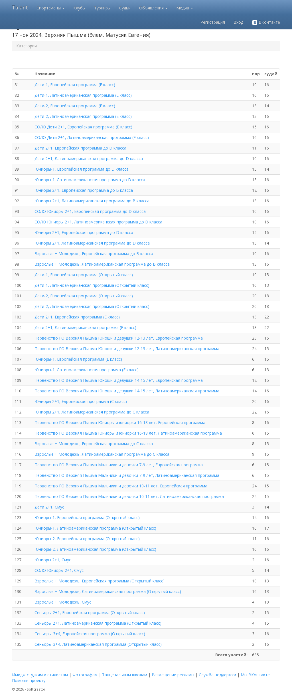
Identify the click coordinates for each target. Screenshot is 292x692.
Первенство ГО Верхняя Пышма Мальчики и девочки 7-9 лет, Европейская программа (119, 464)
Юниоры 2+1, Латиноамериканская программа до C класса (92, 412)
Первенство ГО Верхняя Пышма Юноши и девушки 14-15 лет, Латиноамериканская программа (127, 391)
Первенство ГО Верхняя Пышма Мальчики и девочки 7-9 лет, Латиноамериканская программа (127, 475)
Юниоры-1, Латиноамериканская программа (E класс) (87, 369)
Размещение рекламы (173, 674)
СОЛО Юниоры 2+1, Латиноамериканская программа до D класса (98, 222)
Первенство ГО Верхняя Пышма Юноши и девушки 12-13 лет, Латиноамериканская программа (127, 348)
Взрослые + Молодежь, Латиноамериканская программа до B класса (102, 264)
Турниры (102, 8)
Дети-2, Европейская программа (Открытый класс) (84, 295)
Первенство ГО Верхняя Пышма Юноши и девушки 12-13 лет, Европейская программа (119, 338)
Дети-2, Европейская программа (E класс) (75, 105)
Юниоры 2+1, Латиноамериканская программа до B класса (92, 200)
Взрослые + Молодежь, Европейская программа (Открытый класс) (100, 581)
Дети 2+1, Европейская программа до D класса (80, 148)
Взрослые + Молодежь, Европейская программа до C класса (94, 443)
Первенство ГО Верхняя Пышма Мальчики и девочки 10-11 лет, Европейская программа (121, 486)
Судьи (125, 8)
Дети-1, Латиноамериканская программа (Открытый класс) (92, 285)
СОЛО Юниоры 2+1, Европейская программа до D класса (90, 211)
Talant (20, 7)
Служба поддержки (217, 674)
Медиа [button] (184, 8)
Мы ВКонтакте (255, 674)
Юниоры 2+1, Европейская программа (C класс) (81, 401)
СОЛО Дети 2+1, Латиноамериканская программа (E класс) (92, 137)
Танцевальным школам (124, 674)
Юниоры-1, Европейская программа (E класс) (78, 359)
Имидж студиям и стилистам (40, 674)
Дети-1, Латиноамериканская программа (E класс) (83, 95)
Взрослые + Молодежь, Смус (63, 602)
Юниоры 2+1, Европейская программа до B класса (84, 190)
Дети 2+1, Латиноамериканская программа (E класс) (85, 327)
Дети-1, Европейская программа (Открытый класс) (84, 274)
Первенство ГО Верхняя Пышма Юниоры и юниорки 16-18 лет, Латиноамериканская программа (128, 433)
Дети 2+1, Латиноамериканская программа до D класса (89, 158)
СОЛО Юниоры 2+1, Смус (59, 570)
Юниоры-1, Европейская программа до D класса (82, 169)
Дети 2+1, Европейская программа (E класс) (77, 317)
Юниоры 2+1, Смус (53, 559)
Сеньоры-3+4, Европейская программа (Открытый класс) (90, 633)
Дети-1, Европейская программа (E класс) (75, 84)
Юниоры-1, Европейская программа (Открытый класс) (87, 517)
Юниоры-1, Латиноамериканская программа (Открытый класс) (95, 528)
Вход (238, 22)
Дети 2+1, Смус (49, 507)
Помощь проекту (28, 680)
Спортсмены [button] (50, 8)
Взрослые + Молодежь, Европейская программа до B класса (94, 253)
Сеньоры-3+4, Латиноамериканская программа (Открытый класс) (98, 644)
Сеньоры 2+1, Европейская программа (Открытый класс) (90, 612)
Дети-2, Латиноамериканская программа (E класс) (83, 116)
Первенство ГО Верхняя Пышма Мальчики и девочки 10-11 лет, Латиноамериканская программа (129, 496)
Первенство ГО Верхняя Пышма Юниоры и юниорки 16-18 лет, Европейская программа (120, 422)
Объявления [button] (153, 8)
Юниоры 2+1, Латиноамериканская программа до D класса (92, 243)
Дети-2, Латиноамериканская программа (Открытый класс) (92, 306)
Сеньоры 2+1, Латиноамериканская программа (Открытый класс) (98, 623)
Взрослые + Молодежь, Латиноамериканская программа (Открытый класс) (108, 591)
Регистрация (212, 22)
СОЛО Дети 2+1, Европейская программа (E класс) (83, 127)
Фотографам (85, 674)
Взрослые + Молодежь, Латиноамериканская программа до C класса (102, 454)
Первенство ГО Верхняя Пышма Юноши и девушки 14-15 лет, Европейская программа (119, 380)
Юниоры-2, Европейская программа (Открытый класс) (87, 538)
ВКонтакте (266, 22)
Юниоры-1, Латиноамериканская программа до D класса (90, 179)
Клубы (79, 8)
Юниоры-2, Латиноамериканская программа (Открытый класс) (95, 549)
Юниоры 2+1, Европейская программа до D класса (84, 232)
